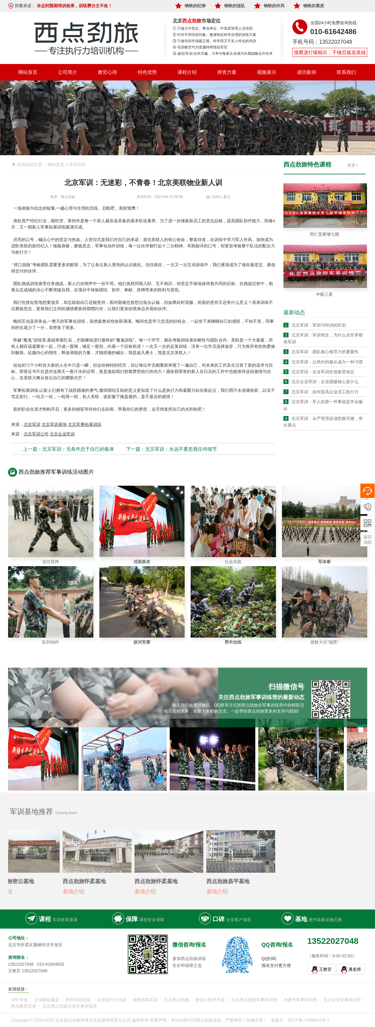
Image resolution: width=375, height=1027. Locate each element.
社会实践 (233, 561)
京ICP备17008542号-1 (309, 1020)
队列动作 (50, 642)
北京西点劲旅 (176, 999)
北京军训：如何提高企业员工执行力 (325, 391)
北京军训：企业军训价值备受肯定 (323, 371)
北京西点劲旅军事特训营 (254, 999)
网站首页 (27, 72)
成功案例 (306, 72)
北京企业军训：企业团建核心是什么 (325, 381)
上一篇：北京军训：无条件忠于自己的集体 (68, 449)
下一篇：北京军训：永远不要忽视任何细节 (171, 449)
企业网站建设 (46, 999)
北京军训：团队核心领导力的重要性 (325, 351)
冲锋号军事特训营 (300, 999)
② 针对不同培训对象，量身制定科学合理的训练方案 (214, 35)
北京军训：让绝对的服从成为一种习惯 (327, 361)
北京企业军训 (62, 434)
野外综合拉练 (78, 999)
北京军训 (32, 424)
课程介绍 (187, 72)
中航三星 (324, 294)
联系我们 (346, 72)
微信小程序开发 (210, 999)
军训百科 (77, 164)
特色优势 (147, 72)
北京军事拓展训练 (84, 424)
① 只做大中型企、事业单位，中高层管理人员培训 (213, 28)
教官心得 (107, 72)
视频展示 (266, 72)
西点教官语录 (23, 1006)
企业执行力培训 (111, 999)
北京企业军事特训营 (342, 999)
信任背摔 (50, 561)
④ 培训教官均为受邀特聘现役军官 (200, 47)
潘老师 (354, 969)
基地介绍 (54, 892)
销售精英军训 (145, 999)
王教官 (325, 969)
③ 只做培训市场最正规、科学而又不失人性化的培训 (214, 41)
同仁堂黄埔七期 (324, 234)
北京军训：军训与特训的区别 (319, 325)
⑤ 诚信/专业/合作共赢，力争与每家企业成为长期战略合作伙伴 (223, 53)
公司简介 (67, 72)
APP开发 (19, 999)
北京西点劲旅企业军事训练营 (69, 1006)
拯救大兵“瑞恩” (324, 642)
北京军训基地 (54, 424)
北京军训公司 (36, 434)
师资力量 (226, 72)
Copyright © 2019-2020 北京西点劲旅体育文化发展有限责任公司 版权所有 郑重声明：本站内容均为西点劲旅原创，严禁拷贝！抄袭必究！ (139, 1020)
